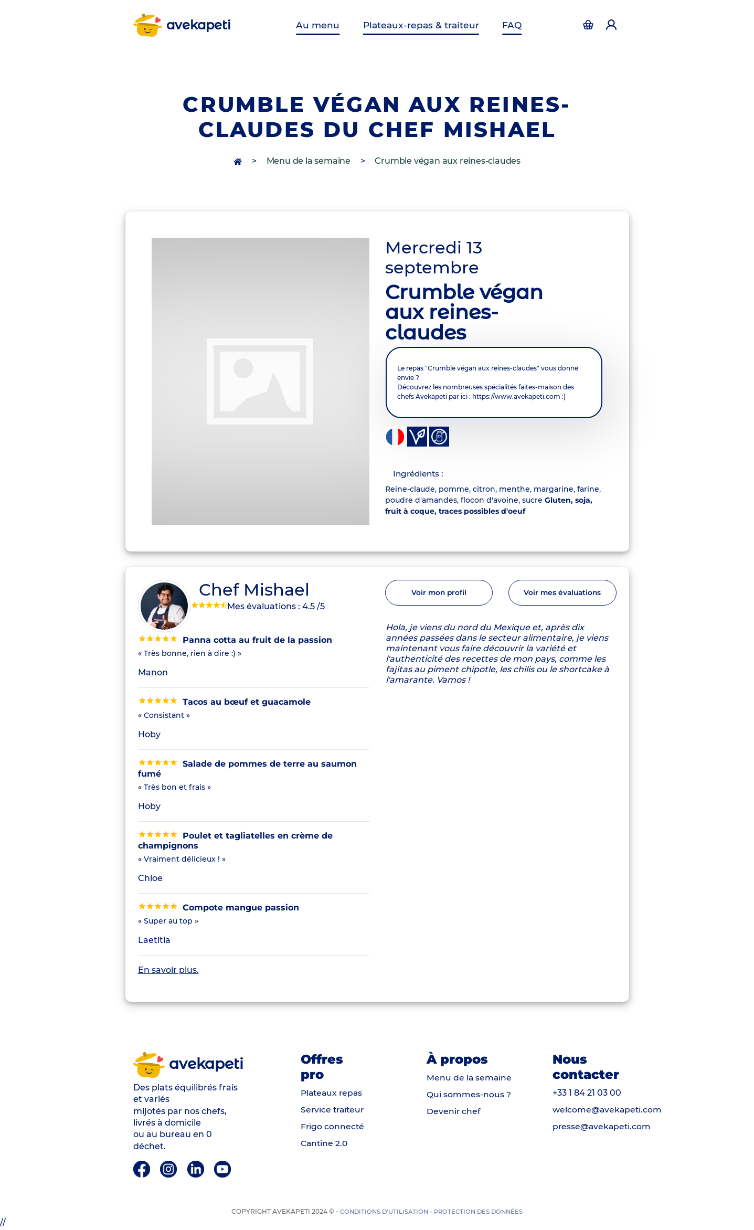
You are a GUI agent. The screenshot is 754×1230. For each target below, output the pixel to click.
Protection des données (480, 1212)
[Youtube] (223, 1169)
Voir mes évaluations (562, 594)
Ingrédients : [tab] (421, 474)
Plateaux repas (333, 1093)
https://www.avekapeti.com (516, 396)
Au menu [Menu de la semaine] (322, 25)
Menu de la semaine (309, 161)
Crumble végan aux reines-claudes (448, 161)
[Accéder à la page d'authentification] (588, 25)
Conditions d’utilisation (382, 1212)
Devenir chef (454, 1112)
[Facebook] (142, 1169)
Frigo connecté (333, 1127)
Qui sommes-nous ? (469, 1095)
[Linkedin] (197, 1169)
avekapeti (182, 25)
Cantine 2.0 (325, 1144)
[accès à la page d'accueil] (238, 161)
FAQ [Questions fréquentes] (509, 25)
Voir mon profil (438, 594)
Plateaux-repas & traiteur (421, 25)
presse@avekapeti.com (603, 1127)
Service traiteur (334, 1110)
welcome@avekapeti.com (608, 1110)
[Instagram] (170, 1169)
